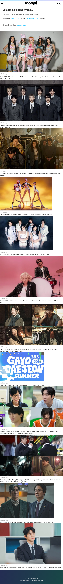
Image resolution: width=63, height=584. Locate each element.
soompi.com (15, 18)
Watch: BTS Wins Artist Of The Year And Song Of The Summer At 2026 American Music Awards (29, 126)
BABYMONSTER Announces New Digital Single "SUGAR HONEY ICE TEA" (26, 254)
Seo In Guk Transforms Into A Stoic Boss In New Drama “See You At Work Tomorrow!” (30, 568)
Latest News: (21, 25)
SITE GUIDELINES (32, 18)
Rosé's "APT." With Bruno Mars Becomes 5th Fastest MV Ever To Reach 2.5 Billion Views (29, 302)
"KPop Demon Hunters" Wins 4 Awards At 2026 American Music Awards (26, 214)
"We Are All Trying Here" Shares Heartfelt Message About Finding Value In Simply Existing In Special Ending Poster (29, 350)
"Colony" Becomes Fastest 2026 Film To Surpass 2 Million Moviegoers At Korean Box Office (30, 174)
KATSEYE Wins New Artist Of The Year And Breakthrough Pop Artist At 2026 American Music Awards (31, 78)
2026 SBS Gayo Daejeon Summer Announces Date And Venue (22, 385)
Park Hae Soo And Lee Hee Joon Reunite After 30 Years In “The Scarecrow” (27, 522)
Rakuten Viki (35, 580)
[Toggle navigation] (2, 4)
